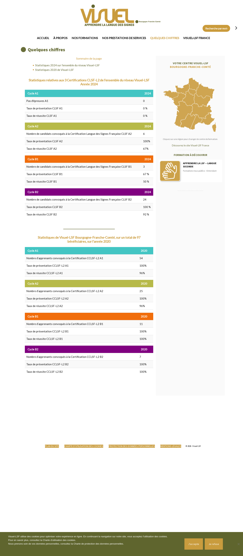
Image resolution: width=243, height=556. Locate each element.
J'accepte (193, 544)
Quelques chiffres (164, 38)
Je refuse (214, 544)
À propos (60, 38)
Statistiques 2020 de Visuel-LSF (54, 69)
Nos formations (85, 38)
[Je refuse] (238, 544)
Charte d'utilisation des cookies (59, 540)
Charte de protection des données (92, 543)
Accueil (43, 38)
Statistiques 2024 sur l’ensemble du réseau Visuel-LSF (67, 65)
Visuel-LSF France (196, 38)
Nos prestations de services (124, 38)
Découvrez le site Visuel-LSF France (190, 192)
